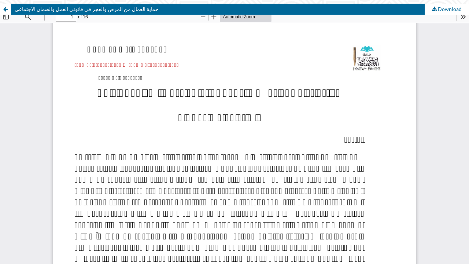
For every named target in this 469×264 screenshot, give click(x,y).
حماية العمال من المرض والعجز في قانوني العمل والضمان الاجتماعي (87, 9)
